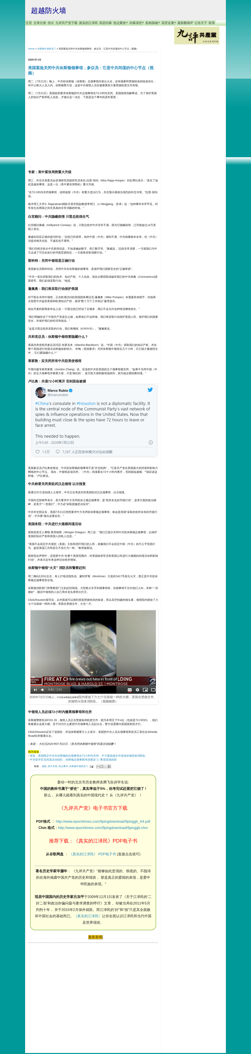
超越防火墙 (48, 10)
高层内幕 (105, 23)
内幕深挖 (136, 23)
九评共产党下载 (66, 23)
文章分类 (40, 23)
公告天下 (201, 23)
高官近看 (169, 23)
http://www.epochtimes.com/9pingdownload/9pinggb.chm (103, 828)
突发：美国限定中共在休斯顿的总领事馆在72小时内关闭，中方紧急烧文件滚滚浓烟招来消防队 (88, 755)
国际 (44, 766)
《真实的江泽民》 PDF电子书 (92, 854)
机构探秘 (153, 23)
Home (31, 48)
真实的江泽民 (88, 23)
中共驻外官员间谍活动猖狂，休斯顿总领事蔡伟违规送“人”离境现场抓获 (73, 759)
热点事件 (63, 766)
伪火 (51, 23)
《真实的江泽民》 (88, 916)
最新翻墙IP (185, 23)
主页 (29, 23)
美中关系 (52, 766)
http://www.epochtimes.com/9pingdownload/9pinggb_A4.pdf (103, 821)
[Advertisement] (57, 994)
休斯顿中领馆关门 (46, 48)
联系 (212, 23)
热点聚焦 (120, 23)
